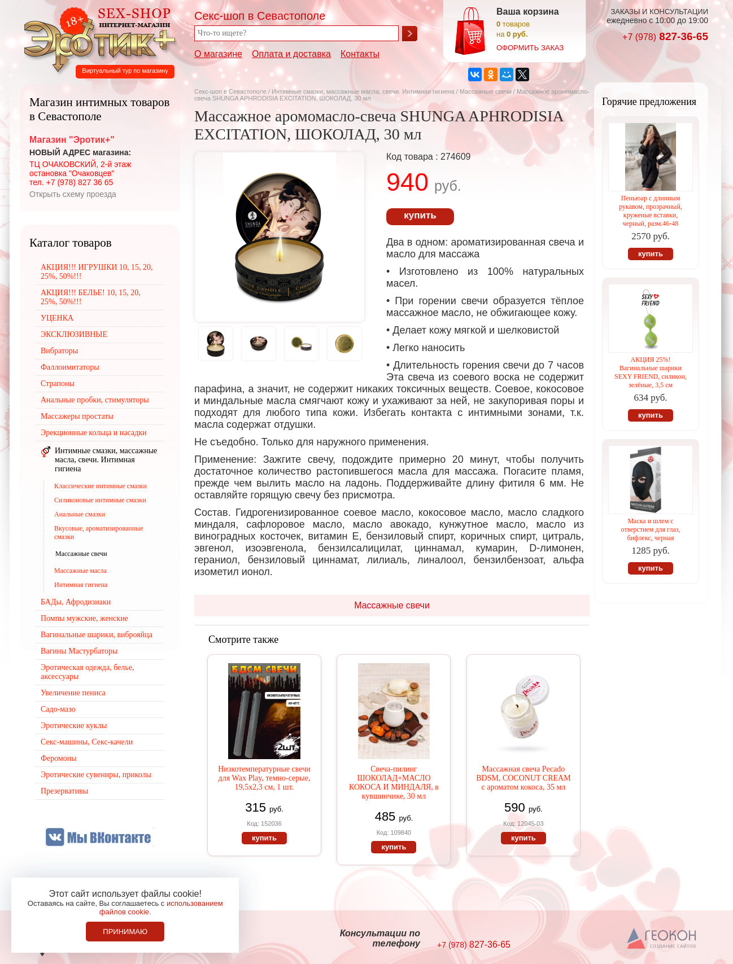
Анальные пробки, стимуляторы (95, 400)
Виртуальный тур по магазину (125, 70)
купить (420, 215)
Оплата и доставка (291, 54)
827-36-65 (665, 36)
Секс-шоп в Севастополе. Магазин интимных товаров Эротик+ (96, 38)
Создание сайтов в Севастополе (662, 939)
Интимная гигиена (80, 585)
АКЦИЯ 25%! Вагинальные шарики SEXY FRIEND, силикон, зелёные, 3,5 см (650, 372)
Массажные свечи (486, 91)
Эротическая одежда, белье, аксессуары (87, 672)
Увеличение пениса (73, 693)
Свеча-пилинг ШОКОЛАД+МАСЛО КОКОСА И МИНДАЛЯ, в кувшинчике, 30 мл (394, 782)
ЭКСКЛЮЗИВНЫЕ (74, 334)
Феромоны (59, 758)
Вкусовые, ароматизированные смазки (98, 532)
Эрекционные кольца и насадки (94, 432)
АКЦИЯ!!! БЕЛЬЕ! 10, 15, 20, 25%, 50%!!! (91, 297)
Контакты (360, 54)
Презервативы (64, 791)
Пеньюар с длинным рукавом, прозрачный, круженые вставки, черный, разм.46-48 (650, 210)
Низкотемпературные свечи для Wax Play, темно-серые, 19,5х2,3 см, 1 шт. (264, 778)
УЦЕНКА (57, 318)
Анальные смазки (79, 514)
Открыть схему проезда (72, 194)
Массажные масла (80, 571)
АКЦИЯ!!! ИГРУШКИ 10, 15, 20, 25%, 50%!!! (97, 272)
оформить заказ (530, 47)
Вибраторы (59, 351)
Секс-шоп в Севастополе (230, 91)
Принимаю (125, 931)
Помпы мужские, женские (84, 618)
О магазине (218, 54)
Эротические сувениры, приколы (96, 774)
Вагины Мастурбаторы (79, 651)
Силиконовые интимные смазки (100, 500)
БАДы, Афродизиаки (76, 602)
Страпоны (58, 383)
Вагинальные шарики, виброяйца (96, 634)
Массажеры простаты (77, 416)
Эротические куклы (74, 725)
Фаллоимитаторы (70, 367)
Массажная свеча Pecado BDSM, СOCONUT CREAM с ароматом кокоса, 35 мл (523, 778)
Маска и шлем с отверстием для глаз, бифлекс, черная (650, 529)
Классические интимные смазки (100, 486)
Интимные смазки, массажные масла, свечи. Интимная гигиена (363, 91)
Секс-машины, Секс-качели (87, 742)
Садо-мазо (58, 709)
